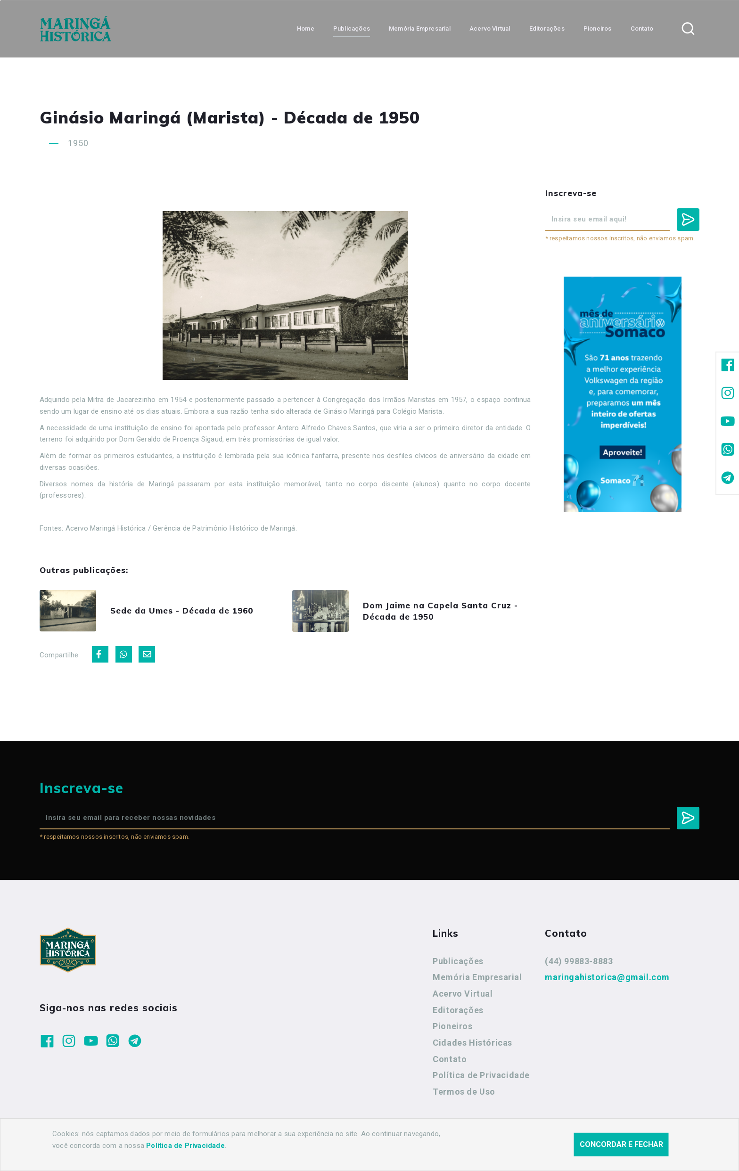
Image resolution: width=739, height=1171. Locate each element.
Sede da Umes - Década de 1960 (181, 610)
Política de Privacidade (481, 1075)
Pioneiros (452, 1026)
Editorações (458, 1010)
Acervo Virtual (463, 994)
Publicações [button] (351, 28)
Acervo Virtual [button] (489, 28)
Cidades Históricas (472, 1043)
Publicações (458, 961)
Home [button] (305, 28)
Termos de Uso (464, 1092)
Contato (450, 1059)
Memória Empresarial (477, 977)
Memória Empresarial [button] (420, 28)
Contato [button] (642, 28)
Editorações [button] (547, 28)
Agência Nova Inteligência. (324, 1151)
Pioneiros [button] (597, 28)
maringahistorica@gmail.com (607, 977)
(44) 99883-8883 (579, 961)
